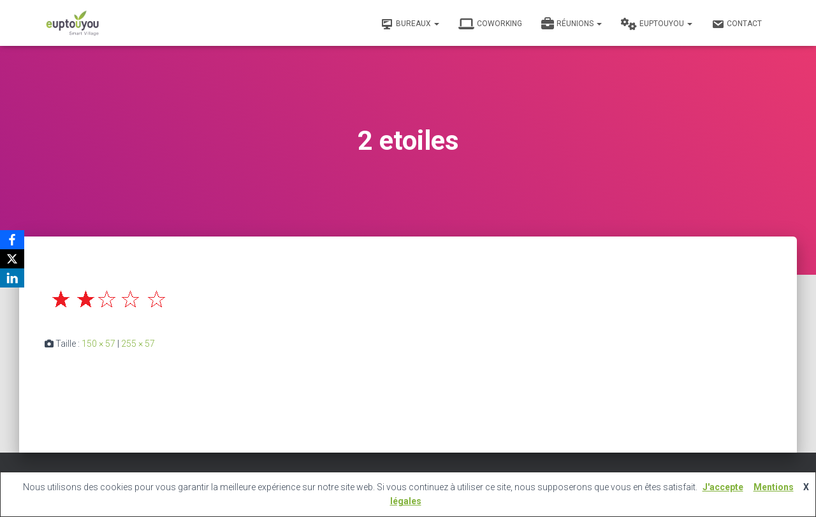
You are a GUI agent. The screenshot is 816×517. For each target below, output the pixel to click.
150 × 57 (98, 344)
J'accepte (723, 487)
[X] (12, 258)
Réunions (571, 24)
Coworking (490, 24)
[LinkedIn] (12, 278)
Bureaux (410, 24)
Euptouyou (656, 24)
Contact (736, 24)
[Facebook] (12, 239)
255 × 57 (138, 344)
